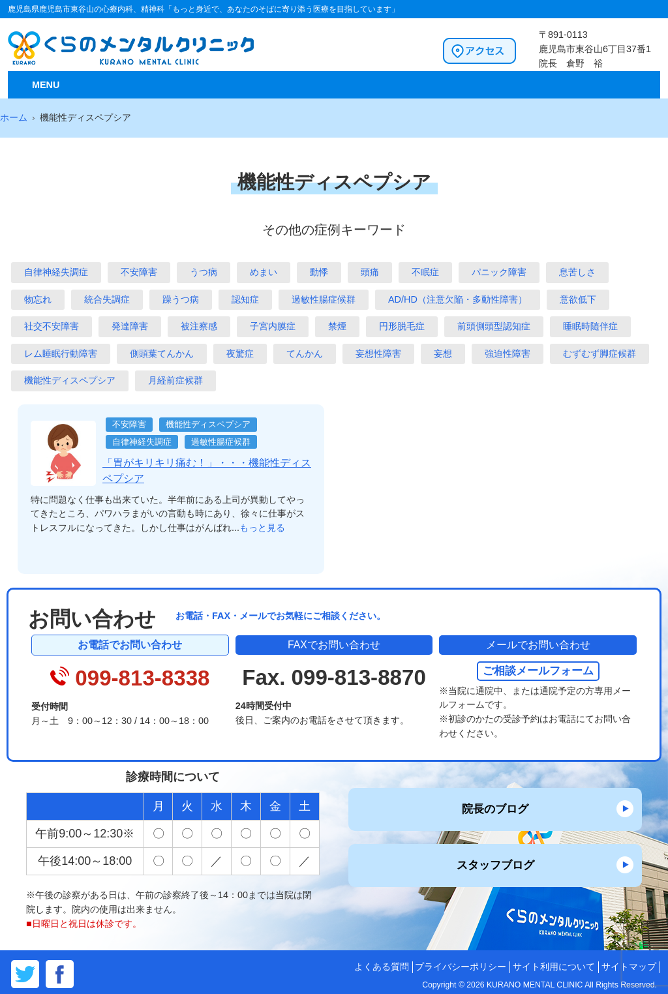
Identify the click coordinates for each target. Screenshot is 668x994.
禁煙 (337, 326)
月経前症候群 (175, 380)
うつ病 (203, 272)
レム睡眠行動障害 (60, 353)
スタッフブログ (495, 864)
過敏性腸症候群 (324, 299)
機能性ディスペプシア (69, 380)
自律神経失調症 (56, 272)
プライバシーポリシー (460, 967)
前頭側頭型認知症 (493, 326)
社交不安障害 (51, 326)
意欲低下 (578, 299)
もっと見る (262, 527)
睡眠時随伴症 (590, 326)
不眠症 (425, 272)
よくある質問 (381, 967)
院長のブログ (495, 808)
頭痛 (370, 272)
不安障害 (139, 272)
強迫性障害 (507, 353)
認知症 (245, 299)
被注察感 (199, 326)
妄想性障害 (378, 353)
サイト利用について (554, 967)
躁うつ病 (180, 299)
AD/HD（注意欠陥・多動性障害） (457, 299)
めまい (263, 272)
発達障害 (130, 326)
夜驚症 (240, 353)
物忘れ (38, 299)
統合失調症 (107, 299)
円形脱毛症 (402, 326)
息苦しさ (577, 272)
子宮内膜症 (273, 326)
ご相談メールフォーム (538, 670)
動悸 (319, 272)
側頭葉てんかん (162, 353)
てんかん (304, 353)
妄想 (443, 353)
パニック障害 (499, 272)
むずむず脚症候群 (599, 353)
